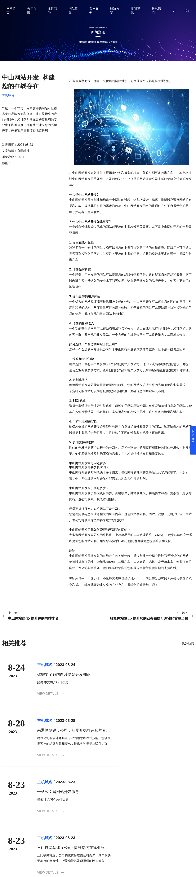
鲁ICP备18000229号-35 (68, 868)
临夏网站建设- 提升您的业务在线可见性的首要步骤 (149, 618)
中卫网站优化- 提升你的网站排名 (33, 618)
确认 (188, 839)
